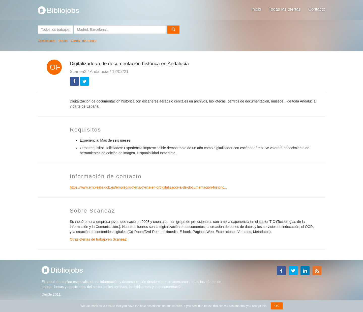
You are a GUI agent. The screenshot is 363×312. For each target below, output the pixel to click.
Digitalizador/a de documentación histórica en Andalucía (129, 63)
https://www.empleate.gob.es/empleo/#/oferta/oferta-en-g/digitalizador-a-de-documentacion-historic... (148, 187)
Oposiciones (46, 41)
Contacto (316, 9)
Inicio (256, 9)
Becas (63, 41)
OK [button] (277, 306)
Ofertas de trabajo (83, 41)
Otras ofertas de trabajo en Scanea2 (98, 239)
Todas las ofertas (285, 9)
